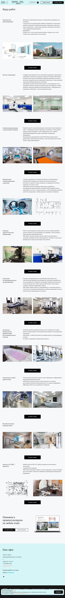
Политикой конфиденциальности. (20, 593)
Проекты (18, 3)
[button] (46, 2)
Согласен (58, 592)
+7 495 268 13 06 (7, 563)
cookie (14, 590)
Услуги (21, 1)
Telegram (11, 572)
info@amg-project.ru (32, 3)
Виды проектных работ (18, 2)
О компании (15, 1)
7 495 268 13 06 (33, 2)
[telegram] (38, 3)
